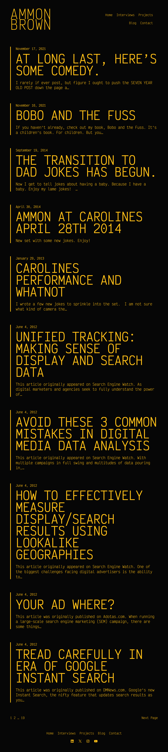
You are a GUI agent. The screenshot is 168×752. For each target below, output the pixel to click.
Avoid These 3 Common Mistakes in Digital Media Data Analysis (86, 433)
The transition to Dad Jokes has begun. (86, 166)
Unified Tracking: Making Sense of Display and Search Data (79, 354)
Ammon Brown (31, 19)
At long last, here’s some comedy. (86, 64)
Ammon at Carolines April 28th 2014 (79, 222)
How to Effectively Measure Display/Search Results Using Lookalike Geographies (79, 524)
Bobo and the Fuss (76, 115)
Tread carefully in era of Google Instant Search (79, 666)
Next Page (150, 718)
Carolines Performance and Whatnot (69, 279)
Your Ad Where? (65, 604)
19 (23, 718)
